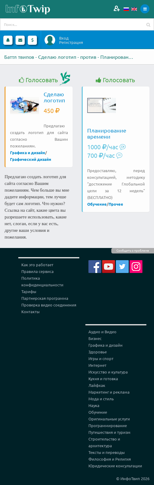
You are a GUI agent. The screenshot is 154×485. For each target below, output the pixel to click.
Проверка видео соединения (48, 304)
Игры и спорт (100, 358)
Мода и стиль (101, 398)
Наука (93, 405)
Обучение (97, 204)
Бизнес (95, 338)
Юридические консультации (115, 465)
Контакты (30, 311)
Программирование (107, 425)
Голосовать (38, 79)
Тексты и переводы (106, 452)
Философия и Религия (109, 459)
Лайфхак (96, 385)
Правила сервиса (37, 271)
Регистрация (71, 42)
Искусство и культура (108, 371)
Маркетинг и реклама (109, 392)
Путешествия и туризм (109, 432)
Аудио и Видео (102, 331)
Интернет (97, 365)
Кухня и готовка (103, 378)
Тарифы (28, 291)
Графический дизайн (30, 159)
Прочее (116, 204)
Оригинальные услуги (109, 418)
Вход (64, 38)
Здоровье (97, 351)
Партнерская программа (44, 298)
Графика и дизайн (27, 152)
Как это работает (37, 264)
